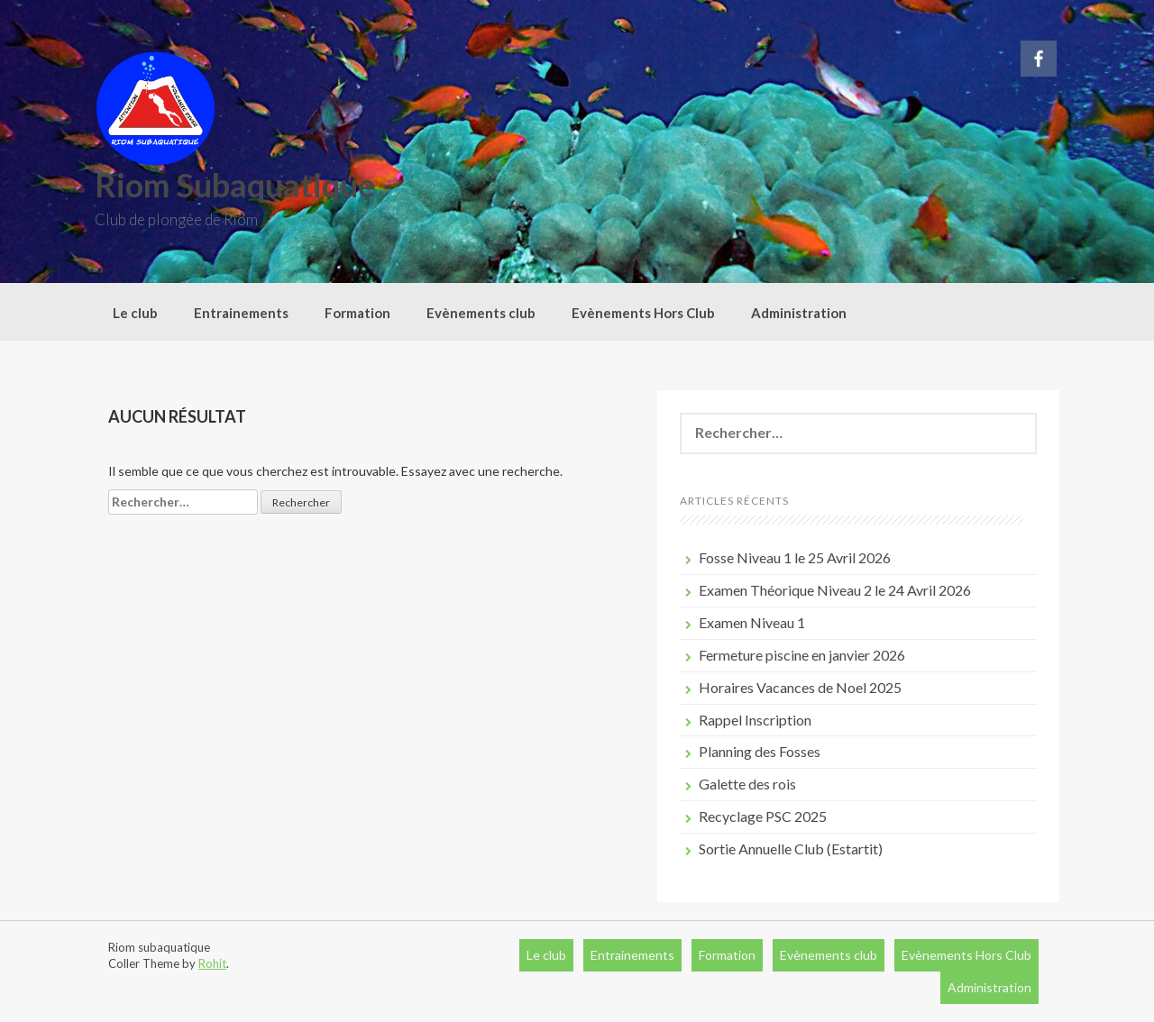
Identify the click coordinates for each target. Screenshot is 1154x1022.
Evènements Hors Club (643, 313)
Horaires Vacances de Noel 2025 (800, 687)
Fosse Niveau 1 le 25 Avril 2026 (795, 557)
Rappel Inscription (755, 719)
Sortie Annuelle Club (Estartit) (791, 848)
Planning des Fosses (759, 751)
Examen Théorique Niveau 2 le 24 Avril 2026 (835, 589)
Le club (135, 313)
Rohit (212, 963)
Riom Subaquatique (235, 185)
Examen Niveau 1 (752, 622)
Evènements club (481, 313)
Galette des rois (747, 783)
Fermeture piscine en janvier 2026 (802, 654)
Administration (799, 313)
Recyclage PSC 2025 (763, 816)
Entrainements (241, 313)
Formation (357, 313)
